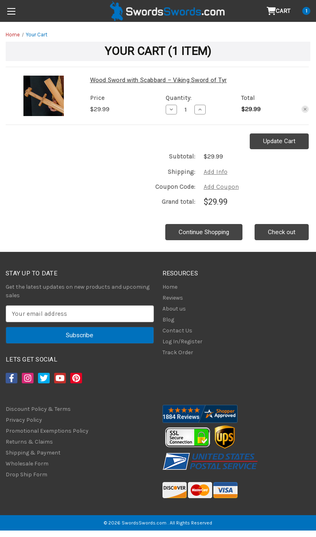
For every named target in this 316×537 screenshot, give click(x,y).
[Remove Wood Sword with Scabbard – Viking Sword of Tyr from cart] (305, 109)
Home (169, 286)
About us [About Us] (174, 308)
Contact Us (177, 330)
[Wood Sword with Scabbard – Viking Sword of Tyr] (186, 109)
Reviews (172, 297)
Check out (281, 232)
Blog (168, 319)
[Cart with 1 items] (289, 11)
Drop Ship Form (26, 474)
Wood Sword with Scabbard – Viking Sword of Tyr (158, 80)
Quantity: (179, 97)
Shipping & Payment (33, 452)
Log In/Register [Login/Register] (182, 341)
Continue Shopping (204, 232)
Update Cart (279, 141)
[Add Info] (216, 172)
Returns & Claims (29, 441)
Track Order (177, 352)
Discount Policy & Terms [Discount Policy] (38, 409)
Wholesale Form (27, 463)
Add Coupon (221, 186)
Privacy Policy (24, 419)
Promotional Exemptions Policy (47, 430)
